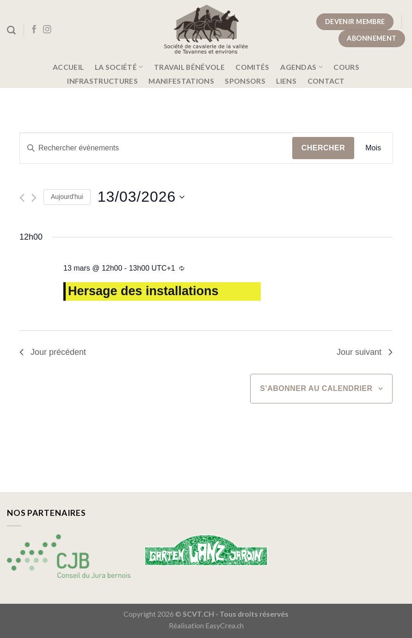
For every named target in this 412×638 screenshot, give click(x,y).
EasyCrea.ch (224, 625)
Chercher (323, 148)
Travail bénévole (189, 67)
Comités (252, 67)
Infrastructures (102, 81)
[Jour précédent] (22, 197)
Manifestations (181, 81)
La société (119, 66)
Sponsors (245, 81)
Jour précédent (52, 352)
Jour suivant (365, 352)
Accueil (68, 67)
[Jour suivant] (34, 197)
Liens (286, 81)
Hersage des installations (143, 291)
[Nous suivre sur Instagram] (47, 30)
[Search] (11, 30)
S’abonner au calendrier (316, 388)
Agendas (301, 66)
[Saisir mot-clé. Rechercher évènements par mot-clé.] (156, 148)
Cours (346, 67)
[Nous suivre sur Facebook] (34, 30)
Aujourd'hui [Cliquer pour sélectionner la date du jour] (67, 196)
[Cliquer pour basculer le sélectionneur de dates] (141, 197)
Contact (326, 81)
